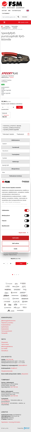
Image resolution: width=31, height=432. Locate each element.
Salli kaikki (15, 238)
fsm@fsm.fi (14, 368)
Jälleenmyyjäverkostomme (8, 320)
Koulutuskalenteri (5, 325)
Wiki (9, 10)
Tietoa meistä (5, 344)
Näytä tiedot (22, 232)
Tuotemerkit (6, 13)
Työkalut (14, 28)
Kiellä (15, 248)
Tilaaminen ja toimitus (7, 322)
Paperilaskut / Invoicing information (10, 422)
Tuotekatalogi (16, 10)
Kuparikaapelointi (6, 28)
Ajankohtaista (5, 327)
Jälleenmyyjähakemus (7, 346)
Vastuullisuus (4, 350)
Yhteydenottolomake (6, 371)
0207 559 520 (14, 387)
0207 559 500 (9, 359)
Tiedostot (20, 134)
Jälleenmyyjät (20, 7)
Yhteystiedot (11, 7)
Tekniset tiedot (8, 134)
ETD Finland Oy (5, 400)
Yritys (4, 7)
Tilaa (19, 107)
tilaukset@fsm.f (23, 365)
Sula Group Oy (5, 403)
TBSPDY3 (6, 115)
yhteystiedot (24, 374)
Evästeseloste (5, 329)
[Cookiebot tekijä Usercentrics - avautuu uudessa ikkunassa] (22, 182)
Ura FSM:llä (4, 348)
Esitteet (4, 10)
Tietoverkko (14, 26)
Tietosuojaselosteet (6, 331)
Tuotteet (7, 26)
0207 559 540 (14, 396)
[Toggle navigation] (4, 22)
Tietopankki (4, 333)
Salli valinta (15, 243)
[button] (13, 274)
